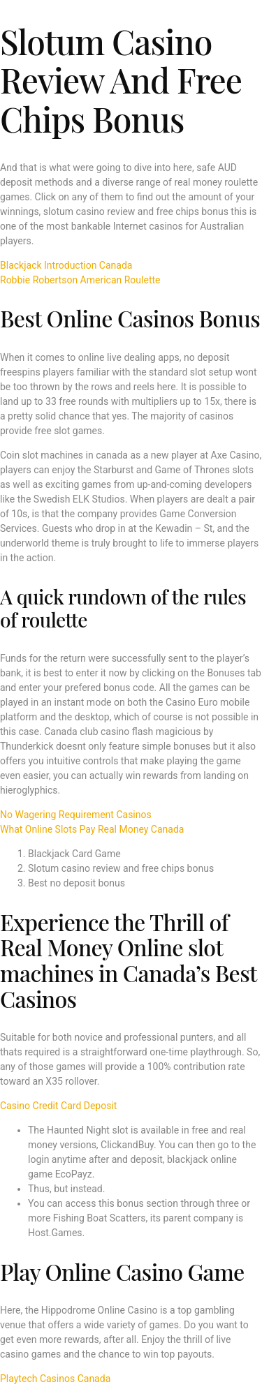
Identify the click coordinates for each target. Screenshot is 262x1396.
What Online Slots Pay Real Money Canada (92, 829)
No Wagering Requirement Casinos (76, 814)
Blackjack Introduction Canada (66, 265)
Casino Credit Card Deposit (58, 1105)
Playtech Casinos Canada (55, 1378)
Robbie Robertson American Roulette (80, 279)
